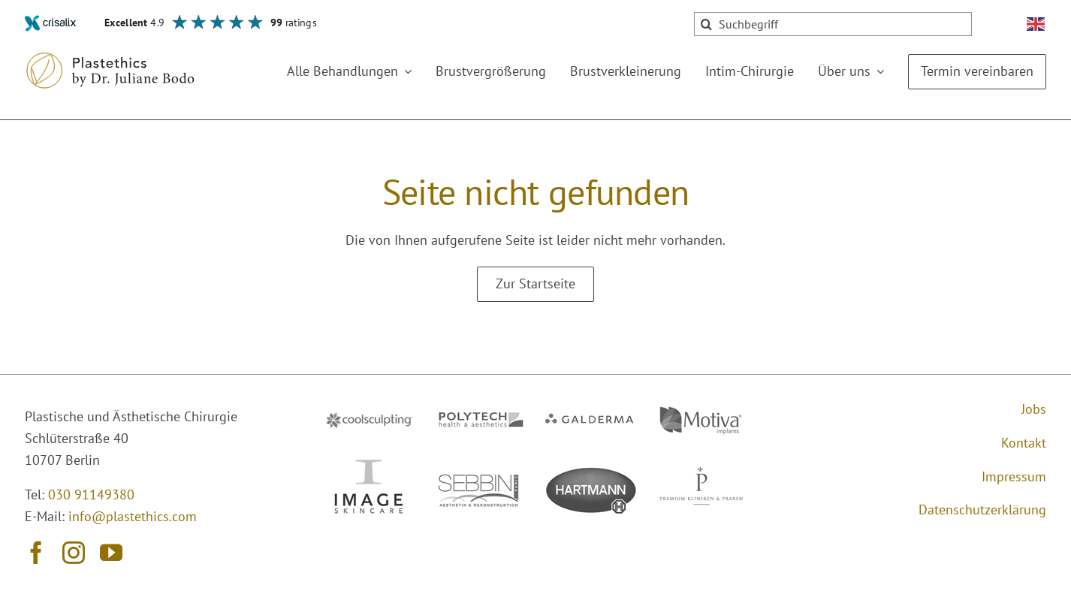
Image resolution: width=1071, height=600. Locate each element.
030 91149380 (91, 494)
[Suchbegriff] (833, 24)
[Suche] (706, 24)
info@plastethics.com (132, 516)
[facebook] (36, 552)
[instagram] (73, 552)
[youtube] (111, 552)
